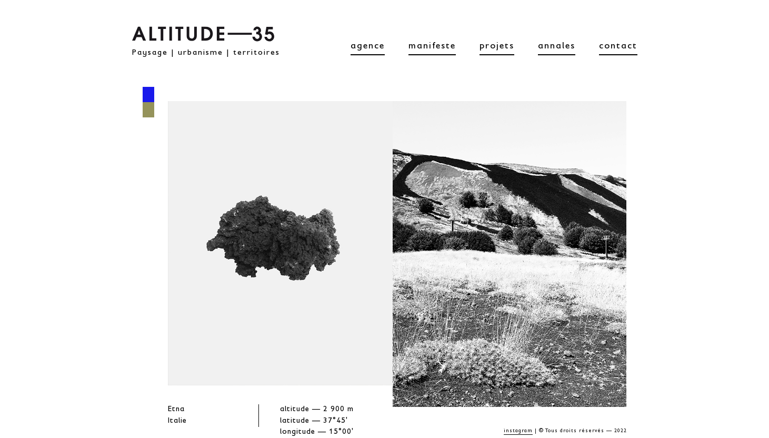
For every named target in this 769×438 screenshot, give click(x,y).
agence (368, 47)
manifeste (432, 47)
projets (497, 47)
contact (618, 47)
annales (556, 47)
